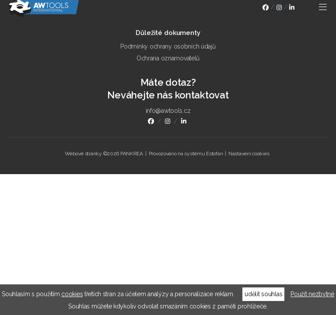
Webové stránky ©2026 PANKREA (104, 153)
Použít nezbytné (312, 294)
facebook (265, 8)
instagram (279, 8)
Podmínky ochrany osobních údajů (167, 46)
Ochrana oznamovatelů (168, 58)
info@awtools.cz (168, 110)
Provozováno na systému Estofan (186, 153)
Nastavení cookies (248, 153)
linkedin (291, 8)
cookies (72, 294)
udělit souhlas (263, 294)
